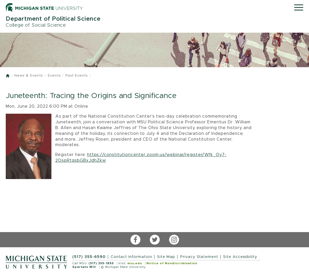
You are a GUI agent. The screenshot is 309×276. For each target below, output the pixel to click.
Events (54, 75)
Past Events (77, 75)
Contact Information (131, 257)
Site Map (166, 257)
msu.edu (134, 263)
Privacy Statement (199, 257)
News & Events (28, 75)
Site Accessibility (240, 257)
